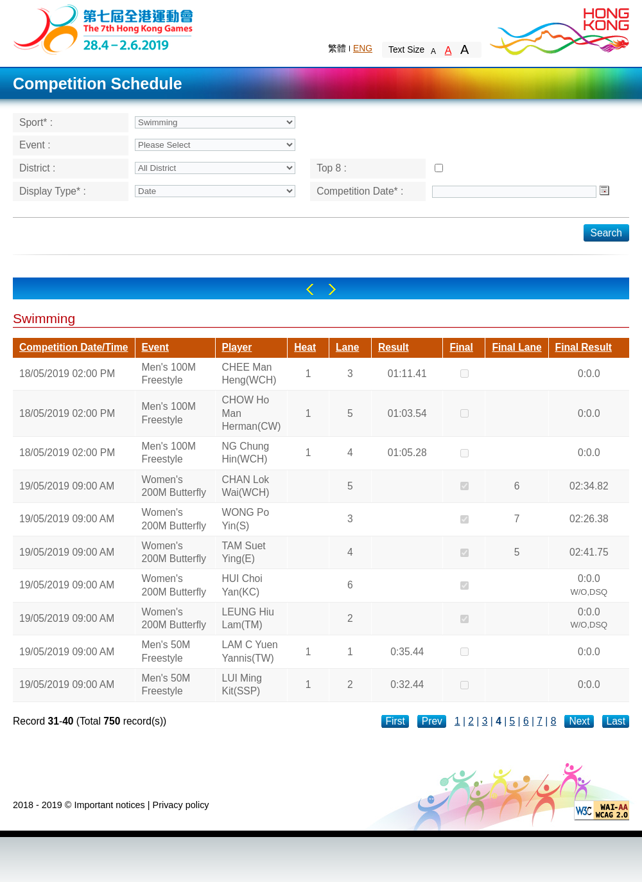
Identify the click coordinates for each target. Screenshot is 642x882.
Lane (347, 347)
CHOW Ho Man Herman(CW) (251, 413)
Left (309, 289)
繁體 (337, 48)
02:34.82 (589, 486)
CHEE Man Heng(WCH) (249, 373)
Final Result (583, 347)
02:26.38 (589, 518)
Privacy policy (181, 805)
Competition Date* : (360, 191)
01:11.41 (407, 373)
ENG (362, 48)
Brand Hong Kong (558, 29)
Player (237, 347)
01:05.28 (407, 452)
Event (155, 347)
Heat (305, 347)
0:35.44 (407, 651)
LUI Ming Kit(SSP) (242, 684)
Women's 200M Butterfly (174, 486)
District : (37, 168)
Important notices (109, 805)
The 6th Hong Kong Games (104, 28)
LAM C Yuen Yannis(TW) (250, 651)
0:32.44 (407, 684)
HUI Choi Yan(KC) (242, 585)
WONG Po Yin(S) (246, 519)
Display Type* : (52, 191)
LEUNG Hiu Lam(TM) (248, 618)
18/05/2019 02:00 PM (67, 373)
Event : (35, 144)
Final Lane (516, 347)
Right (332, 289)
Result (393, 347)
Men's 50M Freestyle (166, 651)
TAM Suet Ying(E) (244, 552)
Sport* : (36, 122)
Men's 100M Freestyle (169, 373)
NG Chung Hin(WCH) (246, 452)
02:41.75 (589, 552)
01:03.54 (407, 413)
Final (461, 347)
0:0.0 (589, 373)
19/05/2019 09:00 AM (66, 486)
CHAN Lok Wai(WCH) (246, 486)
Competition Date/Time (73, 347)
